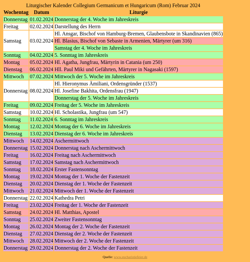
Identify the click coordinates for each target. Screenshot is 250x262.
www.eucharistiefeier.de (130, 257)
